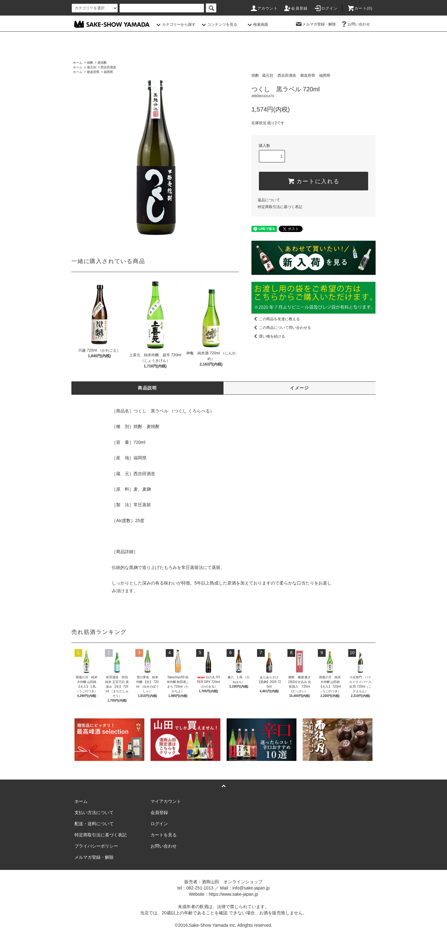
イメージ (299, 387)
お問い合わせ (355, 24)
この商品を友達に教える (275, 319)
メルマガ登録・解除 (315, 24)
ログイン (326, 8)
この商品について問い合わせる (281, 327)
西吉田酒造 (108, 67)
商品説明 (147, 387)
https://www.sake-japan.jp (233, 894)
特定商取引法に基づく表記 (280, 207)
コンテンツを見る (218, 24)
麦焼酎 (102, 62)
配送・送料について (94, 823)
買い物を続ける (268, 336)
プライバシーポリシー (96, 846)
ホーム (77, 62)
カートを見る (164, 834)
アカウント (264, 8)
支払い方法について (94, 812)
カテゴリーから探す (175, 24)
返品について (269, 200)
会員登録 (296, 8)
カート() (359, 8)
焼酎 (90, 62)
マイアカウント (166, 801)
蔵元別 (91, 67)
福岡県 (108, 72)
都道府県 (93, 72)
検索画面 (257, 24)
